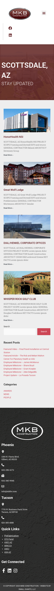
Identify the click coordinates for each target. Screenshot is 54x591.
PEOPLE (7, 397)
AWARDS (8, 391)
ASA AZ (7, 552)
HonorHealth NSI (13, 136)
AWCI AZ (8, 542)
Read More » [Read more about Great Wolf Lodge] (8, 208)
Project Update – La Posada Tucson (20, 375)
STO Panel (9, 539)
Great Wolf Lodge (14, 189)
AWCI (6, 549)
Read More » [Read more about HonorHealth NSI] (8, 155)
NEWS (6, 394)
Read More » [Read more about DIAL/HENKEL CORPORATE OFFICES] (8, 264)
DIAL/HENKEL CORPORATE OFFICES (25, 242)
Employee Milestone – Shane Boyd (19, 365)
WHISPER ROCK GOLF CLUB (20, 298)
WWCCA (8, 546)
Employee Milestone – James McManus (21, 362)
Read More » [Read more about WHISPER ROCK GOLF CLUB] (8, 320)
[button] (43, 13)
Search (7, 326)
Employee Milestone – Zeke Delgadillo (20, 372)
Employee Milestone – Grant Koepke (20, 369)
